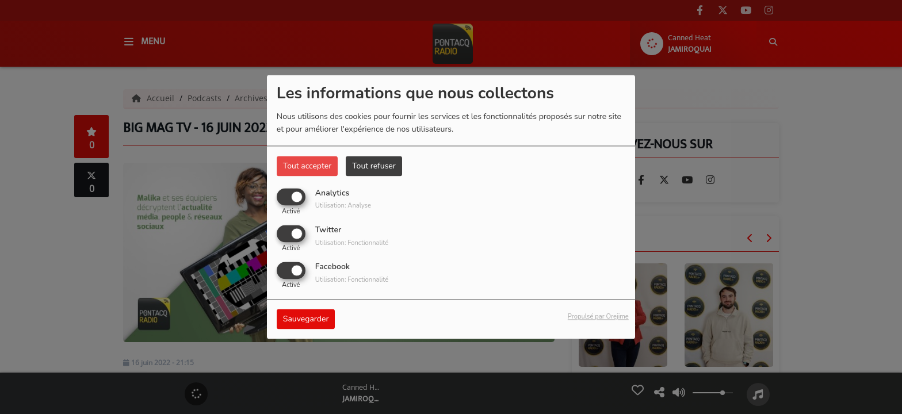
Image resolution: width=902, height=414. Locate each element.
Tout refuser (374, 165)
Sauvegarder (306, 319)
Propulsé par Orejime (598, 317)
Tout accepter (307, 165)
